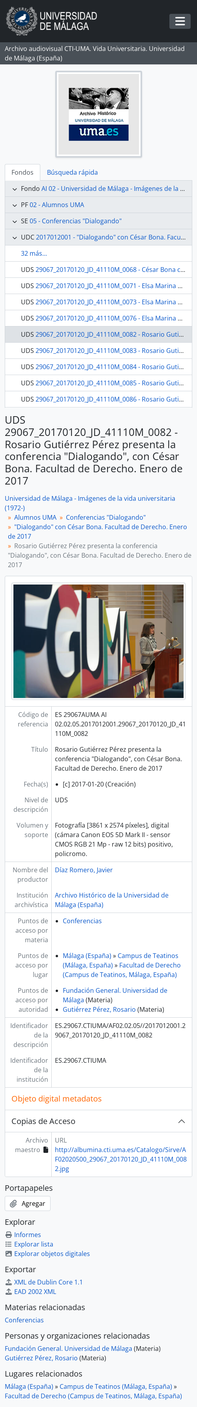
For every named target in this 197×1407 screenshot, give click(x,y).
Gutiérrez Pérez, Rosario (99, 1009)
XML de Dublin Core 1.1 (44, 1282)
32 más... (34, 253)
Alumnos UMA (35, 517)
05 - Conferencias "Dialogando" (76, 221)
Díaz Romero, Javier (84, 870)
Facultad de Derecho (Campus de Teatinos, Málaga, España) (93, 1396)
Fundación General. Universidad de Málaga (68, 1348)
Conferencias (82, 921)
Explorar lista (29, 1244)
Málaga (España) (87, 955)
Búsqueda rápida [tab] (72, 172)
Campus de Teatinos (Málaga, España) (116, 1386)
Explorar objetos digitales (47, 1253)
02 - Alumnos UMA (57, 204)
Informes (23, 1234)
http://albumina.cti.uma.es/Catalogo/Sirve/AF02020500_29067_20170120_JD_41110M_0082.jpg (121, 1159)
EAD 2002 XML (30, 1291)
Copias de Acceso (43, 1121)
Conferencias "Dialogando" (106, 517)
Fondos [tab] (22, 172)
